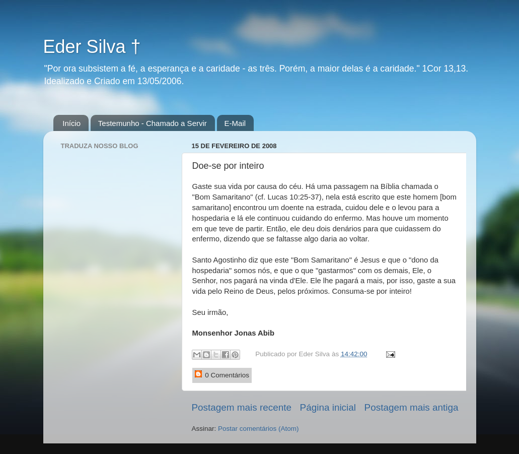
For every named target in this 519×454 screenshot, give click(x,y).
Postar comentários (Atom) (258, 428)
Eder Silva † (92, 46)
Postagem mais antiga (411, 407)
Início (71, 123)
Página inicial (328, 407)
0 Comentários (222, 374)
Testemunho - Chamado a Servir (152, 123)
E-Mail (235, 123)
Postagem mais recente (241, 407)
